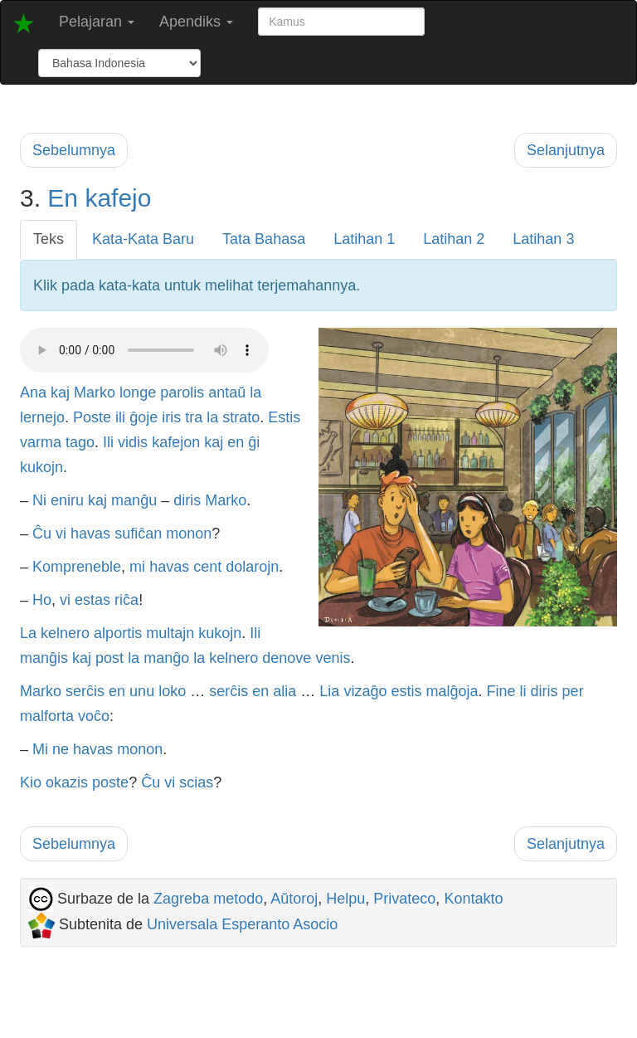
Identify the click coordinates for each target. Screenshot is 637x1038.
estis (406, 691)
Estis (284, 417)
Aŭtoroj (294, 898)
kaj (60, 392)
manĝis (44, 658)
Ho (41, 600)
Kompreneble (76, 566)
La (28, 633)
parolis (182, 392)
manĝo (166, 658)
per (573, 691)
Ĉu (41, 533)
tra (193, 417)
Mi (40, 749)
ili (120, 417)
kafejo (118, 198)
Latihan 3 (543, 239)
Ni (39, 500)
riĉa (126, 600)
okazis (67, 782)
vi (61, 533)
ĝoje (143, 417)
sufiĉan (138, 533)
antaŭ (227, 392)
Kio (30, 782)
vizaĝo (365, 691)
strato (241, 417)
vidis (133, 442)
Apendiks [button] (196, 21)
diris (187, 500)
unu (141, 691)
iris (171, 417)
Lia (329, 691)
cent (207, 566)
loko (172, 691)
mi (137, 566)
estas (92, 600)
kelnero (65, 633)
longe (137, 392)
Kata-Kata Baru (143, 239)
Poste (92, 417)
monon (189, 533)
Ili (108, 442)
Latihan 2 (453, 239)
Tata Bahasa (263, 239)
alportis (118, 633)
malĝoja (451, 691)
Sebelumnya (73, 150)
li (523, 691)
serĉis (85, 691)
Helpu (345, 898)
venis (332, 658)
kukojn (41, 467)
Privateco (404, 898)
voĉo (93, 716)
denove (286, 658)
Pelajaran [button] (96, 21)
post (109, 658)
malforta (47, 716)
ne (60, 749)
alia (284, 691)
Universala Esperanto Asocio (242, 924)
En (62, 198)
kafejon (176, 442)
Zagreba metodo (208, 898)
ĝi (254, 442)
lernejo (42, 417)
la (255, 392)
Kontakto (473, 898)
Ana (33, 392)
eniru (67, 500)
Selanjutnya (566, 150)
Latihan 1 (364, 239)
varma (40, 442)
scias (196, 782)
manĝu (134, 500)
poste (110, 782)
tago (80, 442)
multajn (170, 633)
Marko (94, 392)
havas (90, 533)
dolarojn (252, 566)
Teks (48, 239)
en (235, 442)
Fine (501, 691)
